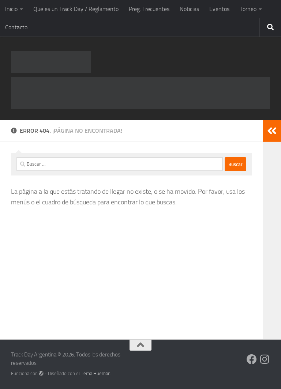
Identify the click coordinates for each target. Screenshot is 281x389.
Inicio (11, 8)
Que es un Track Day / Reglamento (76, 8)
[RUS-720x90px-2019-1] (140, 93)
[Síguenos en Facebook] (252, 359)
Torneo (248, 8)
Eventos (219, 8)
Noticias (189, 8)
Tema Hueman (95, 373)
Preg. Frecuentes (149, 8)
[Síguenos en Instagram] (265, 359)
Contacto (16, 27)
